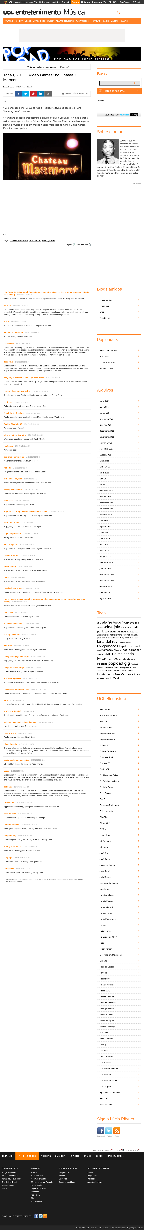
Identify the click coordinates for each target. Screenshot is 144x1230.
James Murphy (113, 638)
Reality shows (8, 1185)
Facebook (100, 101)
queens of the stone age (115, 667)
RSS (45, 1216)
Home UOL (7, 1156)
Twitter (108, 1132)
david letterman (132, 632)
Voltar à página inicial (46, 67)
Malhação (35, 1191)
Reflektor (100, 671)
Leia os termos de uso (13, 881)
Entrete (75, 2)
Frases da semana (10, 1175)
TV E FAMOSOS (10, 1168)
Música (74, 12)
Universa (85, 2)
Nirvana (118, 650)
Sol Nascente (36, 1201)
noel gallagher (132, 650)
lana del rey (35, 240)
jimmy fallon (124, 638)
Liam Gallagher (125, 642)
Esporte (66, 2)
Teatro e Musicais (65, 21)
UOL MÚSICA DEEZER (98, 1168)
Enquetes (63, 1179)
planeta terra (129, 659)
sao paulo (108, 670)
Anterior (31, 67)
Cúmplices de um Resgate (42, 1182)
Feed (116, 1132)
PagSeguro (125, 2)
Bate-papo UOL (115, 1156)
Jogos (28, 21)
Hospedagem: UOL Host (135, 1228)
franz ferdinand (124, 634)
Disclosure (101, 635)
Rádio (106, 21)
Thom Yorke (104, 679)
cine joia (112, 626)
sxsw (123, 670)
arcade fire (104, 622)
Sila (32, 1198)
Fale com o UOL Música (101, 1150)
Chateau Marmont (19, 240)
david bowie (120, 631)
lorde (99, 650)
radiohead (132, 667)
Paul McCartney (115, 659)
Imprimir (69, 245)
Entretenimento (38, 12)
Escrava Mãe (36, 1185)
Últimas (9, 21)
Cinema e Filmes (68, 1168)
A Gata (34, 1172)
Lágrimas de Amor (38, 1188)
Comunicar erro (82, 245)
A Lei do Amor (37, 1175)
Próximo (65, 67)
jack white (102, 637)
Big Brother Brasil (9, 1182)
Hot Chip (135, 635)
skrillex (117, 670)
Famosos (97, 2)
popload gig (119, 663)
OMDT (109, 654)
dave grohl (110, 631)
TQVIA (114, 678)
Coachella (126, 627)
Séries (5, 1188)
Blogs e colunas (9, 1172)
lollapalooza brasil (128, 646)
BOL (115, 2)
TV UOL (107, 2)
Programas (92, 1175)
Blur (103, 627)
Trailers (62, 1175)
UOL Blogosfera (111, 698)
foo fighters (112, 634)
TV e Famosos (83, 21)
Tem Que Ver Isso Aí (121, 674)
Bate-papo (44, 2)
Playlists (91, 1179)
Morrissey (107, 650)
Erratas (118, 1150)
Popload (102, 663)
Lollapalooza (106, 646)
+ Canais (124, 21)
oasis (100, 654)
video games (48, 240)
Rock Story (35, 1195)
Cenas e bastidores (67, 1182)
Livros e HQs (39, 21)
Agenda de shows (94, 1182)
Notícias (56, 2)
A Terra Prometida (38, 1179)
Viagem (114, 21)
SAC (35, 2)
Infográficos (64, 1172)
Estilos (90, 1172)
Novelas (96, 21)
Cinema (19, 21)
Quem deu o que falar (11, 1179)
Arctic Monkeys (123, 622)
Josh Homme (134, 638)
